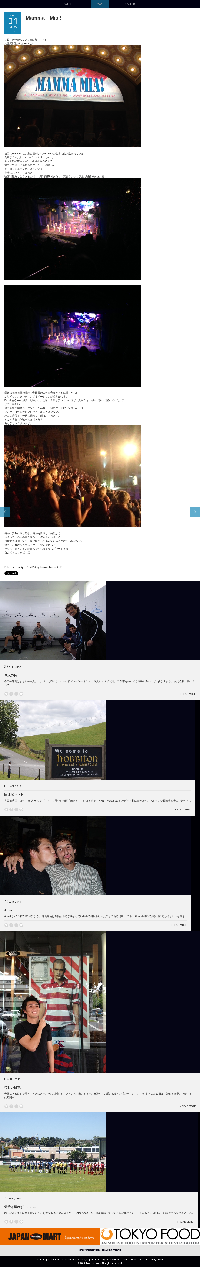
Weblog (70, 4)
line (21, 694)
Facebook (11, 694)
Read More (189, 693)
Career (130, 4)
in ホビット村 (14, 794)
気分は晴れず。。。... (20, 1207)
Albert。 (10, 910)
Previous (5, 512)
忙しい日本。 (13, 1087)
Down (100, 4)
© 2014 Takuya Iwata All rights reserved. (100, 1263)
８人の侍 (10, 675)
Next (195, 512)
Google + (16, 694)
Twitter (6, 694)
